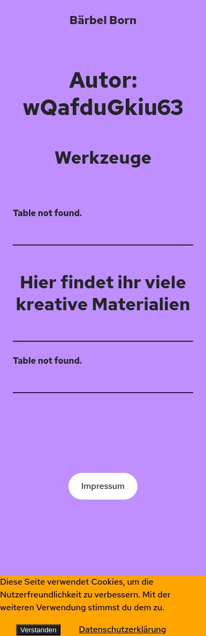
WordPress (103, 543)
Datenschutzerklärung (122, 629)
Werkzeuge (103, 157)
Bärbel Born (103, 19)
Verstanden (38, 630)
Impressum (103, 486)
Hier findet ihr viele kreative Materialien (103, 293)
